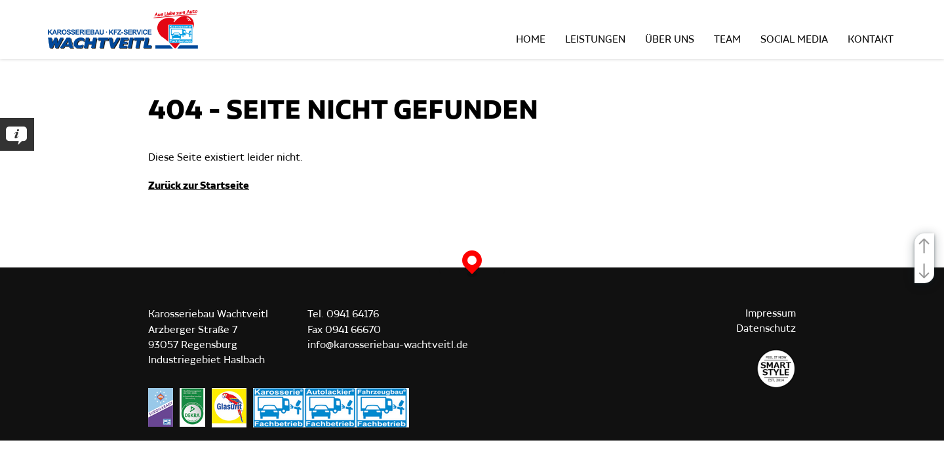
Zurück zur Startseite (198, 185)
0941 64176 (352, 314)
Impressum (770, 313)
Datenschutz (766, 328)
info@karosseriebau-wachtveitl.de (387, 345)
